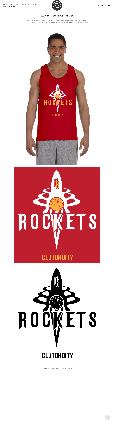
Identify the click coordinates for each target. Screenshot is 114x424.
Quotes (5, 4)
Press (5, 6)
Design (35, 4)
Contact (12, 6)
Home (12, 4)
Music (24, 4)
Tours (18, 4)
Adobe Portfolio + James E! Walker (61, 369)
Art (29, 4)
